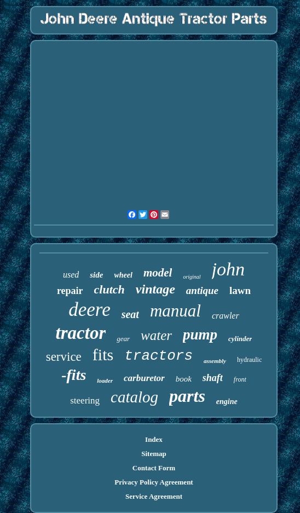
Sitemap (153, 453)
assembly (215, 361)
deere (89, 309)
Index (154, 439)
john (228, 269)
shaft (213, 377)
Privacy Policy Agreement (153, 482)
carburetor (144, 378)
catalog (134, 397)
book (184, 378)
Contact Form (153, 468)
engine (227, 401)
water (156, 335)
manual (175, 310)
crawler (225, 315)
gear (123, 339)
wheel (123, 275)
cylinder (240, 339)
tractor (81, 333)
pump (200, 334)
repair (70, 290)
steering (85, 400)
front (240, 379)
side (96, 274)
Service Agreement (153, 496)
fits (103, 354)
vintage (155, 289)
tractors (158, 356)
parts (187, 396)
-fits (73, 374)
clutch (109, 289)
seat (130, 314)
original (191, 277)
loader (105, 380)
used (71, 274)
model (157, 272)
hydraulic (249, 360)
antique (202, 290)
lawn (240, 290)
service (64, 357)
